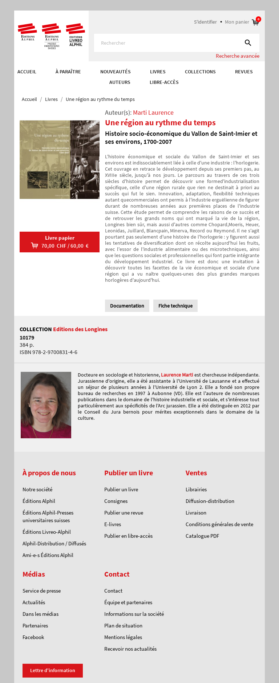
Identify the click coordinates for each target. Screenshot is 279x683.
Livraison (196, 512)
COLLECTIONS (200, 71)
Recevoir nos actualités (130, 648)
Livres (158, 71)
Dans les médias (40, 613)
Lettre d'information (52, 670)
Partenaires (35, 625)
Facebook (33, 637)
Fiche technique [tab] (175, 305)
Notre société (37, 489)
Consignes (116, 500)
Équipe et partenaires (128, 602)
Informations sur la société (134, 613)
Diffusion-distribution (210, 500)
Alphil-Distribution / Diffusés (54, 543)
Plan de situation (123, 625)
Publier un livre (121, 489)
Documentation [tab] (127, 305)
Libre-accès (164, 82)
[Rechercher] (176, 43)
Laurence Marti (177, 374)
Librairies (196, 489)
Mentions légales (123, 637)
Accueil (26, 71)
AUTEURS (119, 82)
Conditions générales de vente (219, 524)
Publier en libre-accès (128, 535)
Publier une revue (123, 512)
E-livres (112, 524)
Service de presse (42, 590)
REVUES (244, 71)
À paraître (68, 71)
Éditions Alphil (39, 500)
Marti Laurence (153, 112)
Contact (113, 590)
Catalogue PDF (202, 535)
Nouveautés (115, 71)
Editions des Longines (80, 329)
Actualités (34, 602)
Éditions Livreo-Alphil (47, 531)
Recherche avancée (237, 55)
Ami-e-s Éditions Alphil (48, 555)
